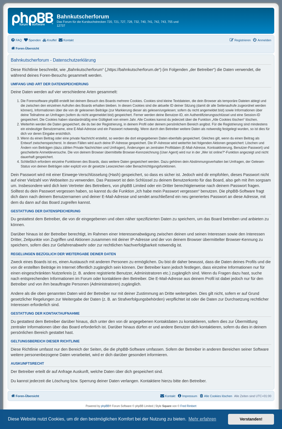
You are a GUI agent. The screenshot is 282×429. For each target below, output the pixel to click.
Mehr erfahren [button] (202, 419)
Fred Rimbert (188, 406)
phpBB (105, 406)
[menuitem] (16, 40)
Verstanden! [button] (251, 419)
